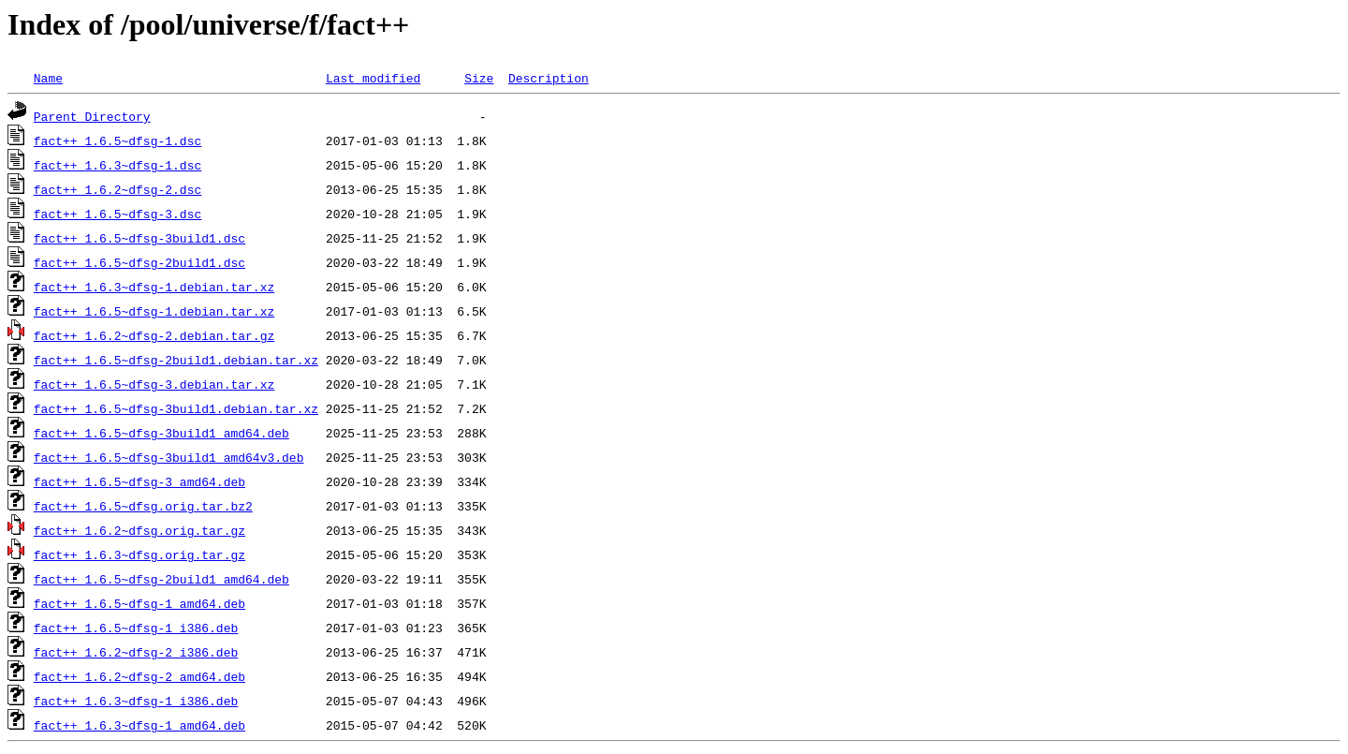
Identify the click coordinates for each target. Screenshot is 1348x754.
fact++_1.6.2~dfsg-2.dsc (117, 189)
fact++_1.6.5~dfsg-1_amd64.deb (139, 603)
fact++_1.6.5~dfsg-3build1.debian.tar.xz (176, 408)
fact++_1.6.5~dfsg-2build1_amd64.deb (161, 578)
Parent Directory (92, 116)
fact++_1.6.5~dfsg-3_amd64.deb (139, 481)
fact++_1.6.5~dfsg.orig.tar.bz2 (143, 505)
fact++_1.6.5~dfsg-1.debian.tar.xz (154, 311)
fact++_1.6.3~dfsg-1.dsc (117, 164)
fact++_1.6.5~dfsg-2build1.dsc (139, 262)
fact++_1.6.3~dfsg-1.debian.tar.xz (154, 286)
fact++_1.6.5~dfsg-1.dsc (117, 140)
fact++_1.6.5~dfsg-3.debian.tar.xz (154, 384)
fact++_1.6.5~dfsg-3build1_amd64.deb (161, 432)
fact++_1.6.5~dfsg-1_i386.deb (136, 627)
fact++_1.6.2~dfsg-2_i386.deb (136, 651)
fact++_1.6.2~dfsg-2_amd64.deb (139, 676)
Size (478, 77)
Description (548, 77)
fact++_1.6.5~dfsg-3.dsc (117, 213)
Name (48, 77)
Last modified (373, 77)
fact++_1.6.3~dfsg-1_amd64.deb (139, 725)
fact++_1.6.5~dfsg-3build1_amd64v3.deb (169, 457)
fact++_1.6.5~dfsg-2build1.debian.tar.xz (176, 359)
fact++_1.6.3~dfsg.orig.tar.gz (139, 554)
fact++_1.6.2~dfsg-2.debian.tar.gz (154, 335)
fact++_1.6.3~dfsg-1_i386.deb (136, 700)
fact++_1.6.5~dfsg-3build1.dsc (139, 237)
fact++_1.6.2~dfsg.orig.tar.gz (139, 530)
